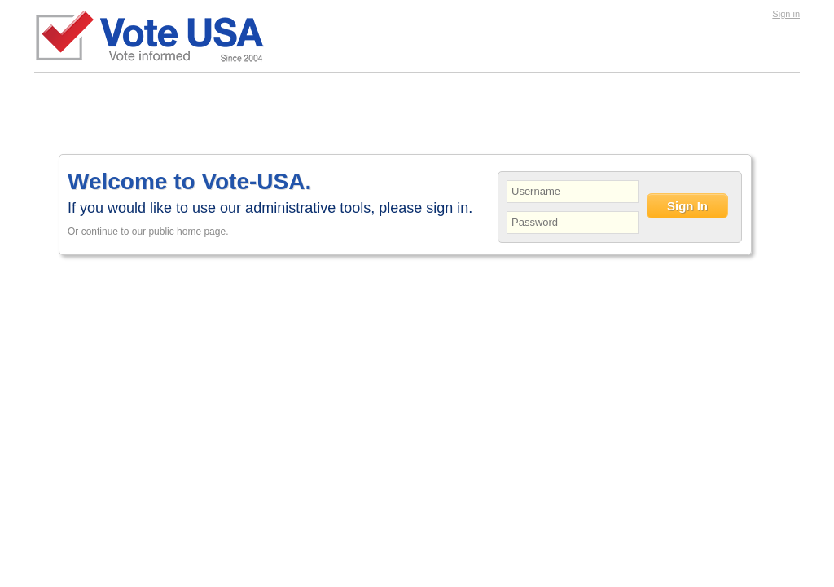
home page (201, 231)
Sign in (786, 14)
